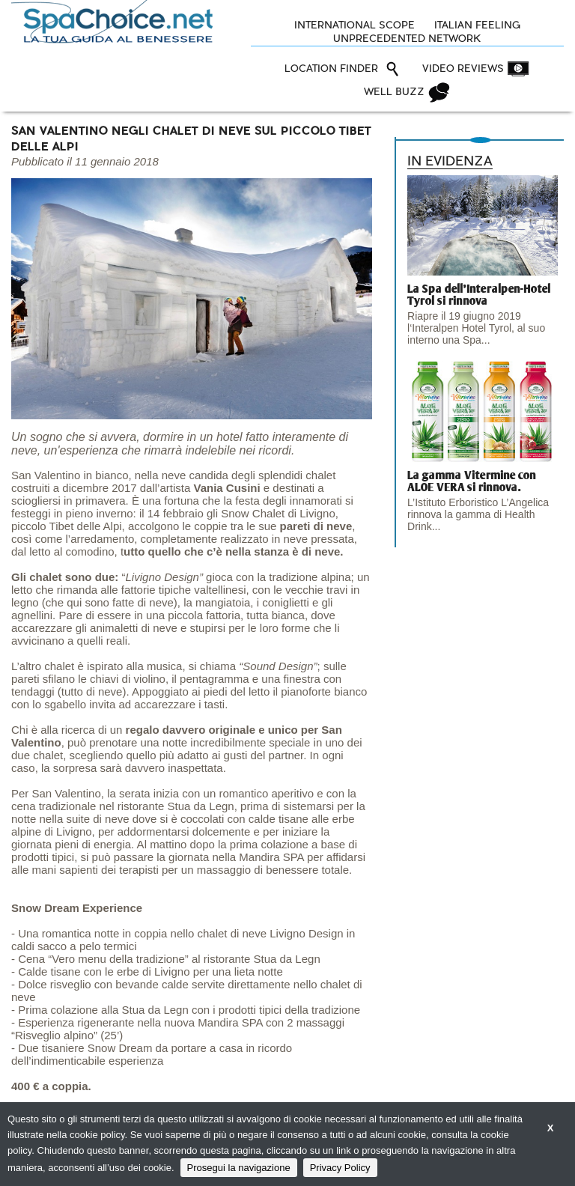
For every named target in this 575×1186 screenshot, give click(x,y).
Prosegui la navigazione (238, 1167)
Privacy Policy (340, 1167)
